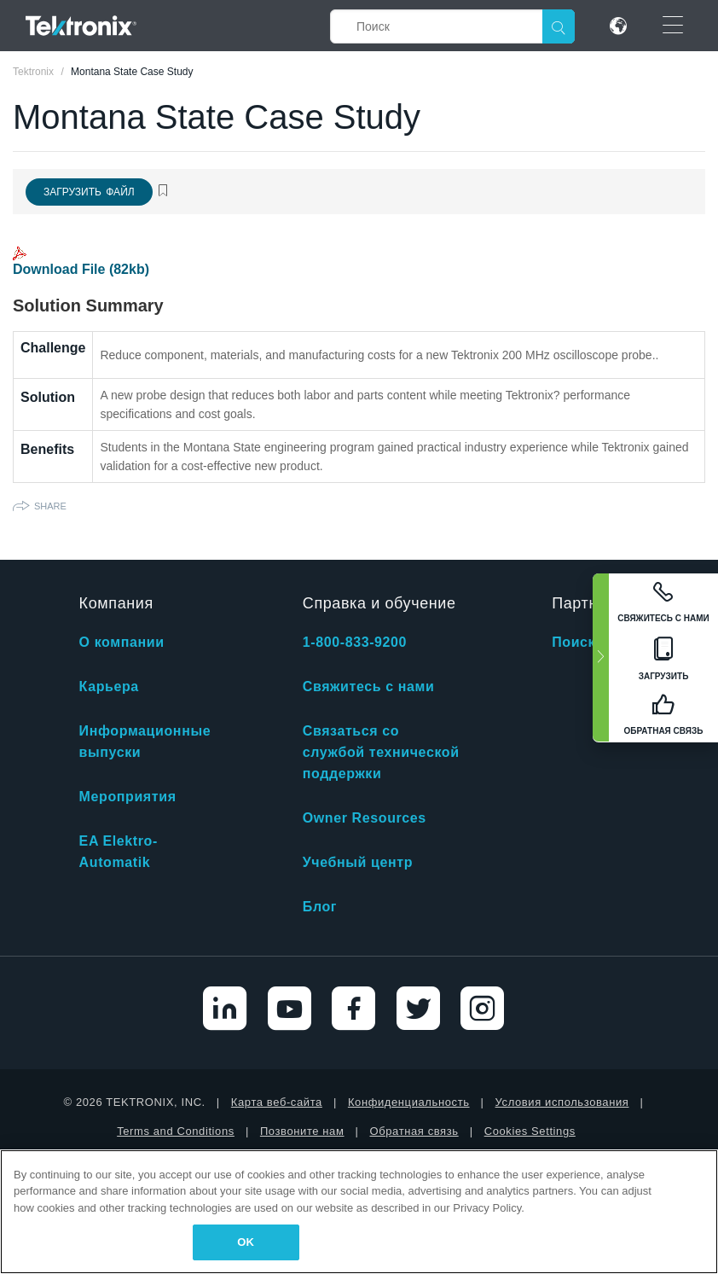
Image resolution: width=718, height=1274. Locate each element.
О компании (122, 642)
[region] (359, 1211)
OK (245, 1242)
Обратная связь (414, 1131)
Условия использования (562, 1102)
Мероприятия (128, 796)
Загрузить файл (89, 192)
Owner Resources (364, 818)
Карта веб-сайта (276, 1102)
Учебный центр (358, 862)
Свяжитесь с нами (369, 686)
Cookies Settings (530, 1131)
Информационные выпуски (145, 741)
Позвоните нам (302, 1131)
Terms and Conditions (176, 1131)
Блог (320, 906)
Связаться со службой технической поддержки (381, 752)
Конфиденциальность (409, 1102)
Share (50, 506)
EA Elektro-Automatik (118, 852)
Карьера (109, 686)
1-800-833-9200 (355, 642)
